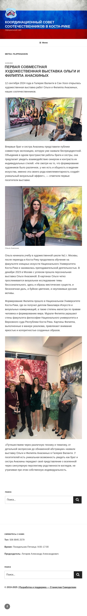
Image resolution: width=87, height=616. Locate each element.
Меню (43, 43)
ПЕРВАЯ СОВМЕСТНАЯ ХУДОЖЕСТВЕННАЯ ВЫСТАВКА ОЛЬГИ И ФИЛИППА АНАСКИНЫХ (42, 71)
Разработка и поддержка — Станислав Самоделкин (47, 587)
